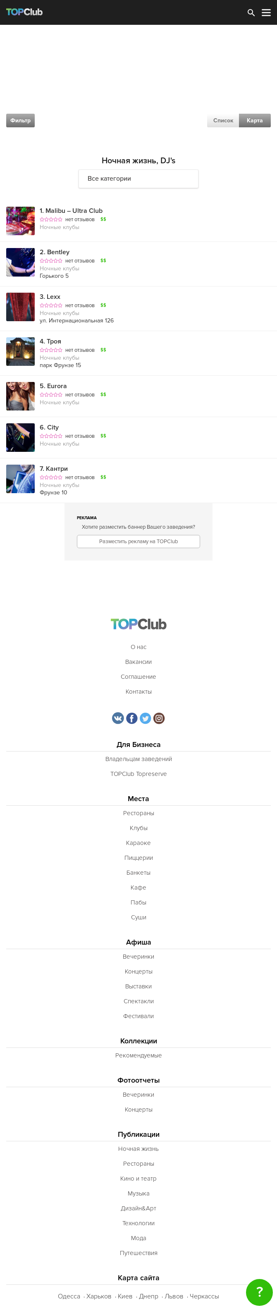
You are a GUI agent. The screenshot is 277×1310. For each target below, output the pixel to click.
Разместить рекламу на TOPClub (138, 541)
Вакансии (138, 662)
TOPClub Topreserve (138, 774)
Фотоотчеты (138, 1080)
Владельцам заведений (138, 759)
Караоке (138, 843)
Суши (138, 917)
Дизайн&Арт (138, 1208)
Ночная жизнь (138, 1148)
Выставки (138, 986)
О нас (138, 647)
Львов (174, 1296)
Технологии (138, 1223)
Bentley (54, 252)
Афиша (138, 942)
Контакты (139, 691)
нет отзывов (80, 219)
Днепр (148, 1296)
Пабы (138, 902)
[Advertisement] (138, 87)
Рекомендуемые (138, 1055)
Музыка (139, 1193)
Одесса (69, 1296)
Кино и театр (138, 1178)
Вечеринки (138, 956)
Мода (138, 1238)
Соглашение (138, 676)
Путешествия (139, 1253)
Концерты (139, 971)
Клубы (139, 828)
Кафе (138, 887)
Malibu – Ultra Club (71, 211)
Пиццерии (138, 857)
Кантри (54, 469)
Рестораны (138, 813)
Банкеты (138, 872)
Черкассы (204, 1296)
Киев (125, 1296)
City (49, 427)
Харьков (99, 1296)
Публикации (139, 1134)
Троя (50, 341)
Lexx (50, 297)
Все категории (109, 178)
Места (138, 799)
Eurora (53, 386)
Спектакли (139, 1001)
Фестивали (138, 1016)
